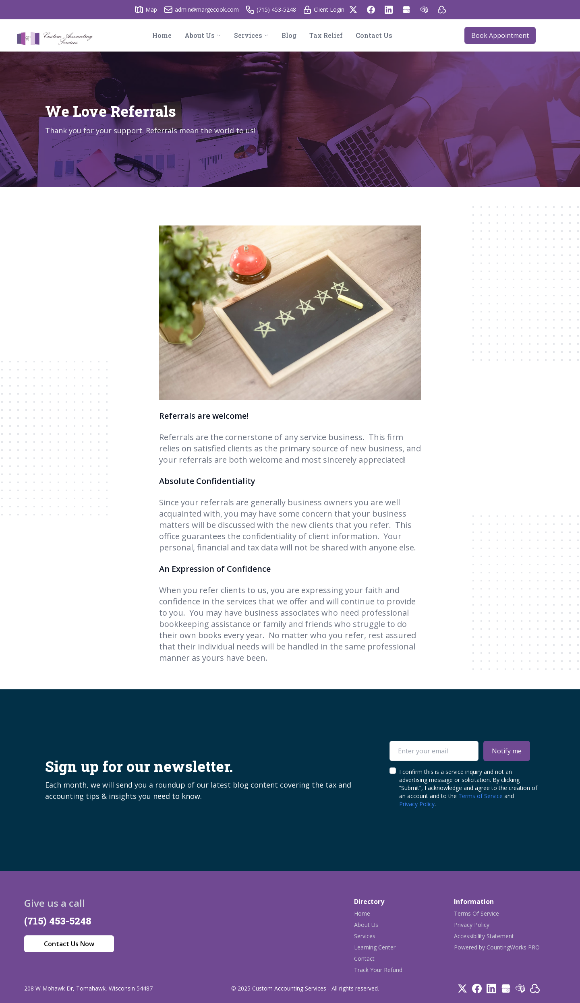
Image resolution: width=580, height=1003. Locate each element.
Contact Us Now (69, 943)
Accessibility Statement (484, 936)
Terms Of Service (476, 913)
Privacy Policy (417, 804)
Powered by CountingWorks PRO (497, 947)
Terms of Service (480, 796)
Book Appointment (500, 35)
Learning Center (375, 947)
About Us (366, 925)
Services (364, 936)
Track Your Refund (378, 970)
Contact (364, 958)
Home (362, 913)
